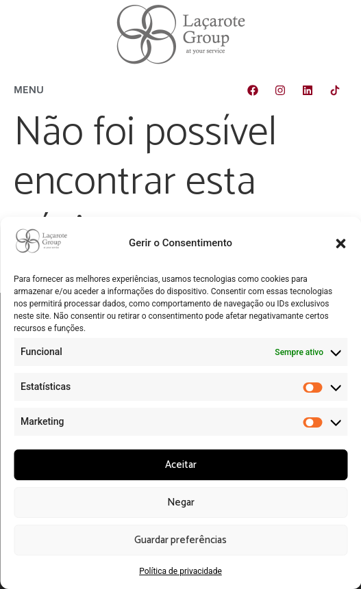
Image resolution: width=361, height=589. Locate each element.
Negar (181, 502)
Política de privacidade (180, 571)
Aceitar (181, 464)
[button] (340, 243)
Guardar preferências (180, 540)
